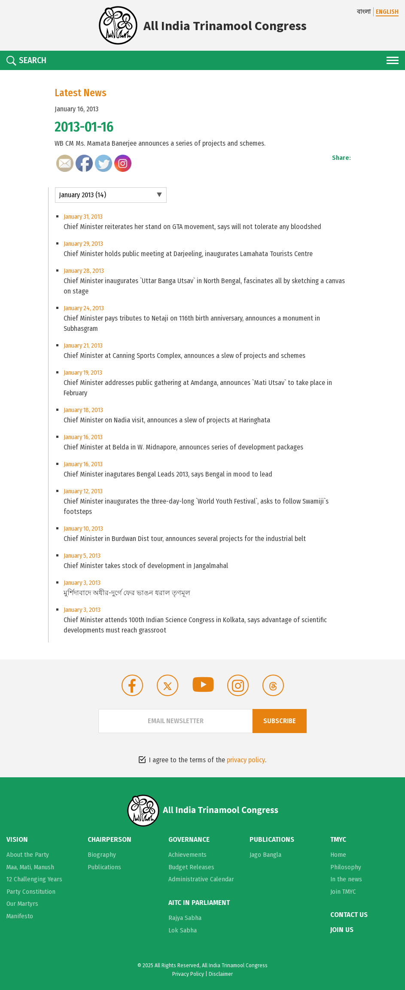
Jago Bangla (265, 855)
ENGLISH (387, 11)
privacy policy (246, 760)
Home (338, 855)
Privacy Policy (188, 974)
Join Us (341, 930)
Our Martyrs (22, 904)
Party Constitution (30, 891)
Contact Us (349, 915)
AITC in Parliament (199, 902)
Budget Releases (191, 867)
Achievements (187, 855)
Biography (102, 855)
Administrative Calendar (201, 879)
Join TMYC (343, 891)
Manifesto (19, 916)
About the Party (27, 855)
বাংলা (364, 11)
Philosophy (345, 867)
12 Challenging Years (34, 879)
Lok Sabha (182, 930)
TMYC (338, 839)
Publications (104, 867)
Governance (189, 839)
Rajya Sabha (184, 918)
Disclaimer (221, 974)
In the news (346, 879)
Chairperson (109, 839)
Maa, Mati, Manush (30, 867)
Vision (17, 839)
